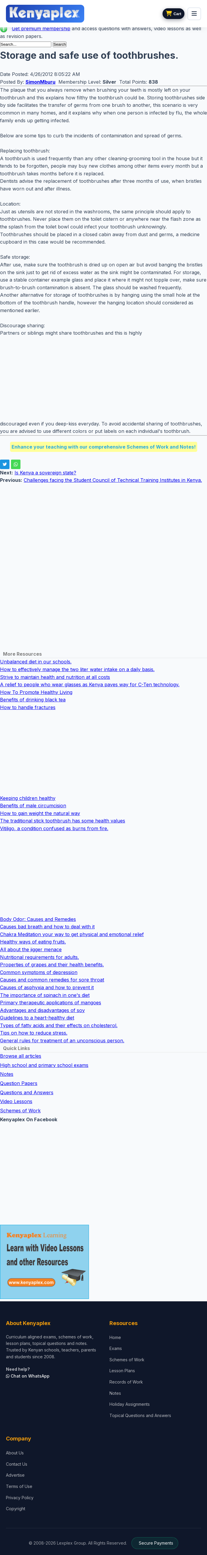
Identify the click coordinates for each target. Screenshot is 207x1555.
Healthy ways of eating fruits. (33, 942)
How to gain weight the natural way (40, 813)
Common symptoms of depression (38, 972)
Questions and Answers (26, 1092)
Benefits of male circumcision (33, 806)
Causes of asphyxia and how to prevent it (47, 987)
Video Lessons (16, 1101)
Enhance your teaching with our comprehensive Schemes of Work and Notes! (104, 447)
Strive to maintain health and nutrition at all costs (55, 677)
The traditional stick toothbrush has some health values (62, 821)
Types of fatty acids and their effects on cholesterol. (58, 1025)
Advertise (15, 1475)
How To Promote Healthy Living (36, 692)
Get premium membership (41, 28)
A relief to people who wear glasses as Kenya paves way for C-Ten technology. (89, 684)
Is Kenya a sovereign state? (45, 473)
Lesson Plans (122, 1370)
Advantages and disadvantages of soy (42, 1010)
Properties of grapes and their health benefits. (52, 965)
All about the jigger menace (31, 949)
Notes (6, 1074)
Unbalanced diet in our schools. (35, 662)
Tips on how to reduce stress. (33, 1033)
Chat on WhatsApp (28, 1375)
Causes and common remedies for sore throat (52, 980)
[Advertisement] (103, 378)
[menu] (194, 13)
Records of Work (126, 1381)
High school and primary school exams (44, 1065)
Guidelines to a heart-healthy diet (37, 1018)
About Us (15, 1452)
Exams (115, 1348)
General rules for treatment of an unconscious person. (62, 1040)
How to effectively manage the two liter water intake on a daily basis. (77, 669)
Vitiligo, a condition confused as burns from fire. (54, 828)
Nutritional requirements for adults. (39, 957)
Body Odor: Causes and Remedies (38, 919)
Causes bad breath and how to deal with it (47, 927)
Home (115, 1337)
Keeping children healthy (27, 798)
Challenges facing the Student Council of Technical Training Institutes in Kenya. (113, 480)
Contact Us (16, 1464)
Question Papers (18, 1083)
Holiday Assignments (129, 1404)
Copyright (15, 1508)
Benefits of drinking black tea (33, 700)
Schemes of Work (20, 1111)
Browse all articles (20, 1056)
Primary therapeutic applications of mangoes (50, 1003)
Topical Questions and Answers (140, 1415)
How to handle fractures (27, 707)
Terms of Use (19, 1486)
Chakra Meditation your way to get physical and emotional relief (72, 934)
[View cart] (173, 13)
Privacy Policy (20, 1497)
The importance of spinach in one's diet (45, 995)
